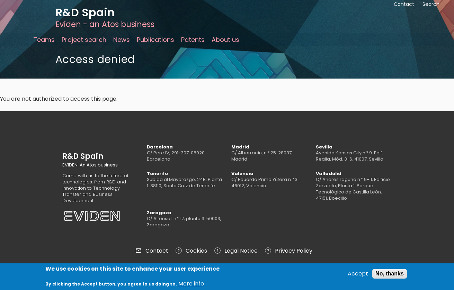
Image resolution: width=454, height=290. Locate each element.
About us (225, 39)
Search (430, 4)
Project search (84, 39)
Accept (358, 275)
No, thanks (389, 275)
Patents (193, 39)
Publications (155, 39)
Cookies (196, 251)
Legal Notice (241, 251)
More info (191, 285)
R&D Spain (85, 12)
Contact (156, 251)
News (121, 39)
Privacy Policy (293, 251)
